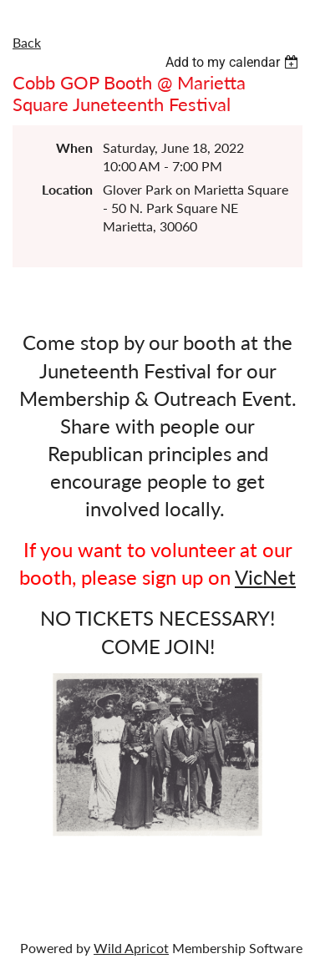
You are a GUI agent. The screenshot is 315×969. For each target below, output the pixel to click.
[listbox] (233, 62)
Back (27, 42)
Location (67, 189)
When (74, 147)
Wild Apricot (131, 948)
